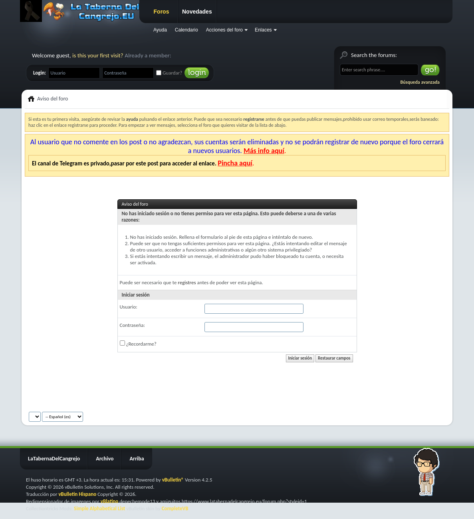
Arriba (136, 458)
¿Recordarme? (138, 343)
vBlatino (110, 501)
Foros (161, 11)
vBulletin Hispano (77, 494)
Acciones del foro (224, 30)
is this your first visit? (97, 55)
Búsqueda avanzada (420, 82)
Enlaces (263, 30)
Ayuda (160, 30)
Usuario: (128, 307)
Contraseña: (132, 325)
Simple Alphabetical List (99, 508)
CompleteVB (175, 508)
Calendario (186, 30)
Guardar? (169, 73)
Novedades (197, 11)
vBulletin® (173, 480)
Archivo (104, 458)
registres (187, 282)
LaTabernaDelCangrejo (54, 458)
